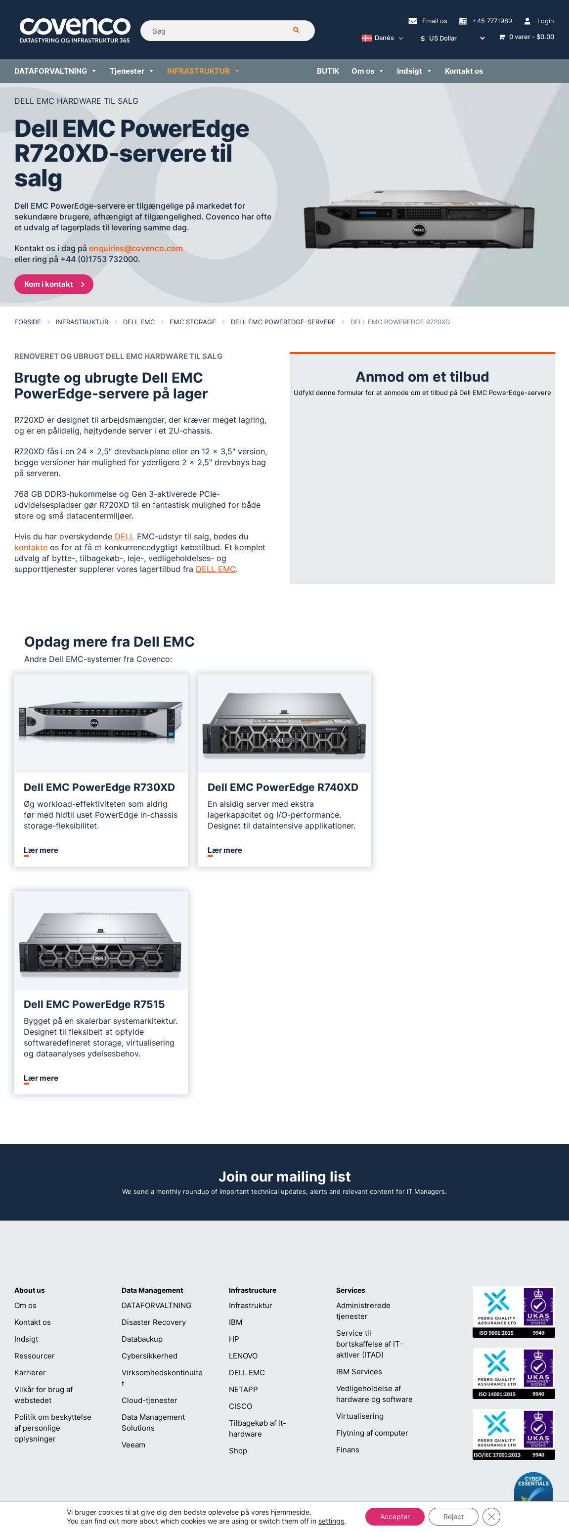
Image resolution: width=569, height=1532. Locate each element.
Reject (453, 1516)
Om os (25, 1088)
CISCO (240, 1189)
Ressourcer (34, 1138)
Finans (347, 1232)
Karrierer (30, 1155)
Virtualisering (360, 1199)
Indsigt (26, 1122)
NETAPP (243, 1172)
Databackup (142, 1122)
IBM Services (359, 1154)
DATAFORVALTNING (156, 1088)
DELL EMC (247, 1155)
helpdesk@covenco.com (286, 1422)
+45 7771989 (267, 1438)
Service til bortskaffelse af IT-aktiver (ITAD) (369, 1126)
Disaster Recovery (154, 1105)
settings (331, 1521)
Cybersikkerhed (149, 1138)
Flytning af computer (372, 1216)
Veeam (133, 1227)
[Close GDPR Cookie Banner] (491, 1517)
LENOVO (243, 1138)
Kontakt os (32, 1105)
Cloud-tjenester (149, 1183)
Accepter (395, 1516)
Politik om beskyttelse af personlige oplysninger (52, 1210)
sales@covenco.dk (391, 1422)
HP (234, 1122)
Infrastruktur (250, 1088)
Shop (238, 1233)
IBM (235, 1105)
